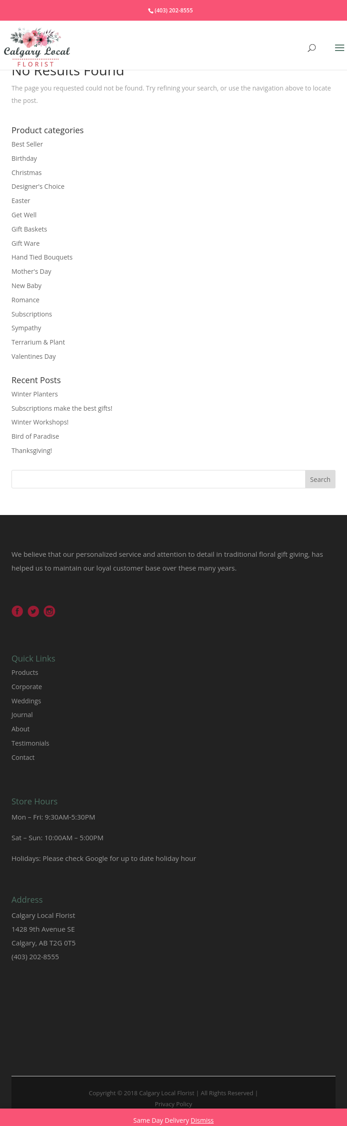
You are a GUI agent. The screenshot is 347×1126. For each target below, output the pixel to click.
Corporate (26, 686)
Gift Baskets (29, 229)
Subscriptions (31, 314)
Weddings (26, 700)
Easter (20, 200)
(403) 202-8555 (173, 10)
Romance (25, 299)
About (20, 728)
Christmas (26, 172)
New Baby (26, 285)
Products (24, 672)
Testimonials (30, 743)
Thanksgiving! (31, 450)
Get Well (24, 214)
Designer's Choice (37, 186)
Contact (22, 757)
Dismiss (202, 1120)
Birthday (24, 158)
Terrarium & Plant (38, 342)
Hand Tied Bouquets (42, 257)
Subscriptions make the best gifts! (61, 408)
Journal (22, 714)
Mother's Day (31, 271)
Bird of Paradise (35, 436)
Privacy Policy (173, 1104)
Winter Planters (34, 394)
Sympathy (26, 327)
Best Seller (27, 144)
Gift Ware (25, 243)
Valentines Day (33, 356)
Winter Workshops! (39, 422)
